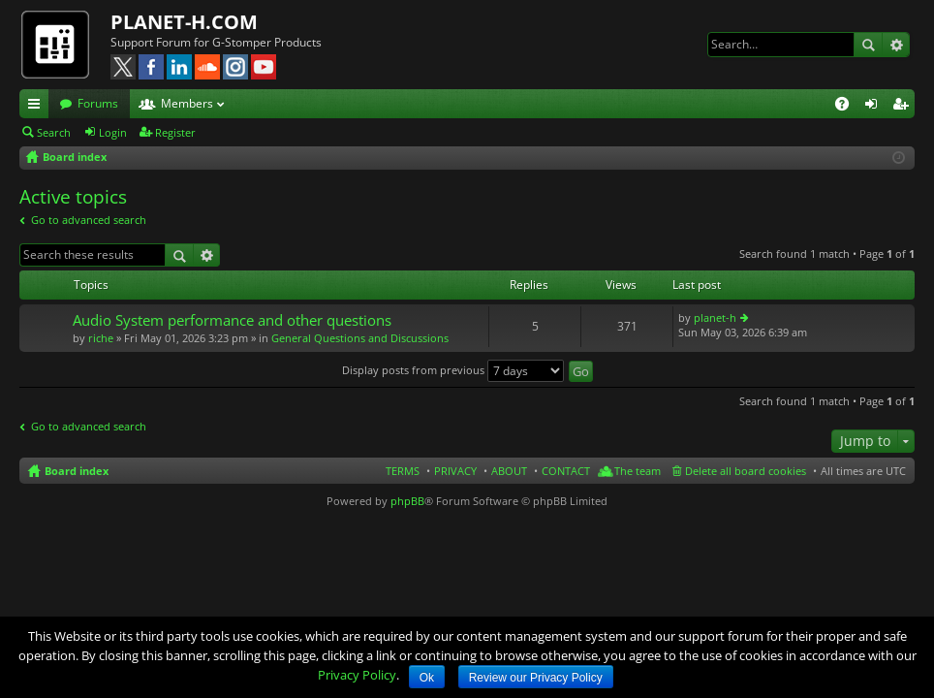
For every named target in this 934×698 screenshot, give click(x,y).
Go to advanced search (88, 219)
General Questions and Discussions (360, 338)
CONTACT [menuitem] (566, 470)
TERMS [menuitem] (403, 470)
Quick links (37, 106)
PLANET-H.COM (184, 22)
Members (187, 103)
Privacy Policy (357, 674)
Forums (98, 103)
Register (175, 132)
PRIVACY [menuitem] (455, 470)
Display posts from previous (453, 370)
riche (100, 338)
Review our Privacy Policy (536, 677)
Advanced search (896, 44)
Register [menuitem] (904, 106)
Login (113, 132)
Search (868, 44)
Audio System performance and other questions (232, 320)
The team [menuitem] (637, 470)
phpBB (407, 500)
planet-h (715, 317)
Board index (77, 470)
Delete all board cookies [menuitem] (745, 470)
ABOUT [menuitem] (509, 470)
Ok (427, 677)
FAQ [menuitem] (848, 106)
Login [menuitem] (875, 106)
